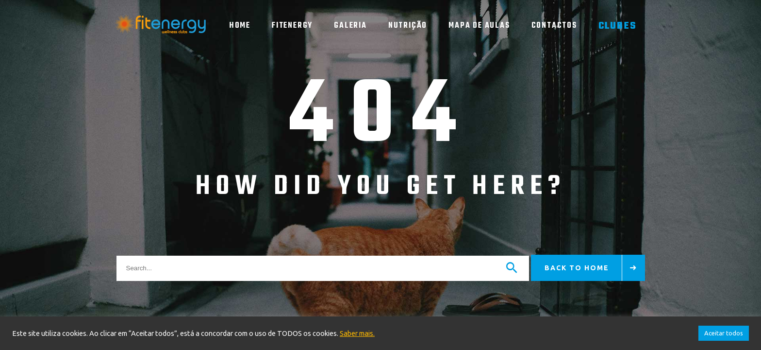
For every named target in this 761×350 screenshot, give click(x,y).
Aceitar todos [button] (723, 333)
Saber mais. (357, 333)
